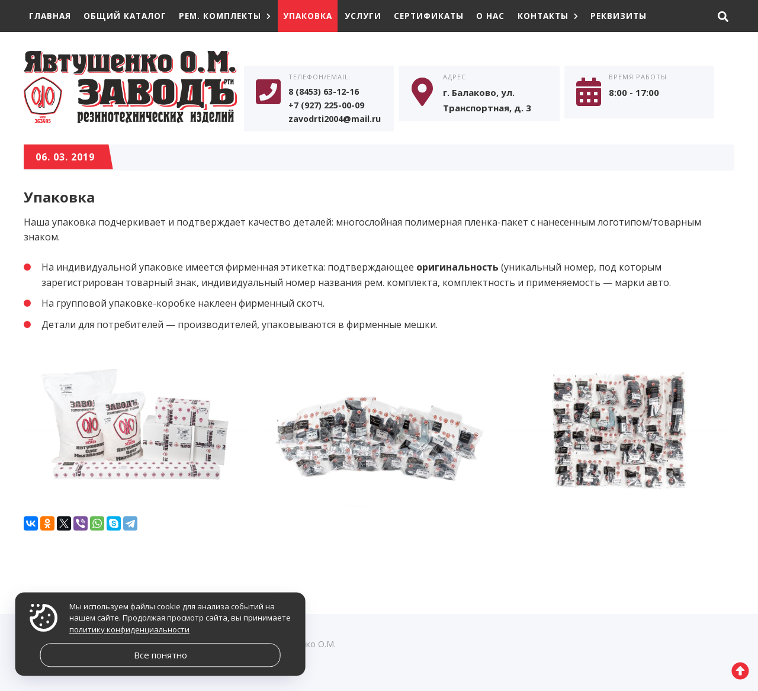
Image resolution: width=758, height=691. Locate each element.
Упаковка (318, 15)
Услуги (374, 15)
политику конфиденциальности (129, 629)
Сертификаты (442, 15)
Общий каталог (128, 15)
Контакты (565, 15)
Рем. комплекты (232, 15)
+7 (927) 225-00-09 (329, 107)
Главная (51, 15)
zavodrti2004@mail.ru (337, 121)
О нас (506, 15)
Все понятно (160, 655)
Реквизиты (637, 15)
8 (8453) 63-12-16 (327, 93)
